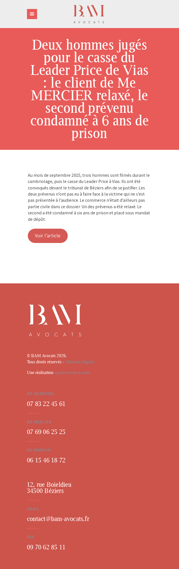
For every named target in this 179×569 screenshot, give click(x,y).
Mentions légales (80, 361)
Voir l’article (47, 235)
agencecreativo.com (72, 372)
